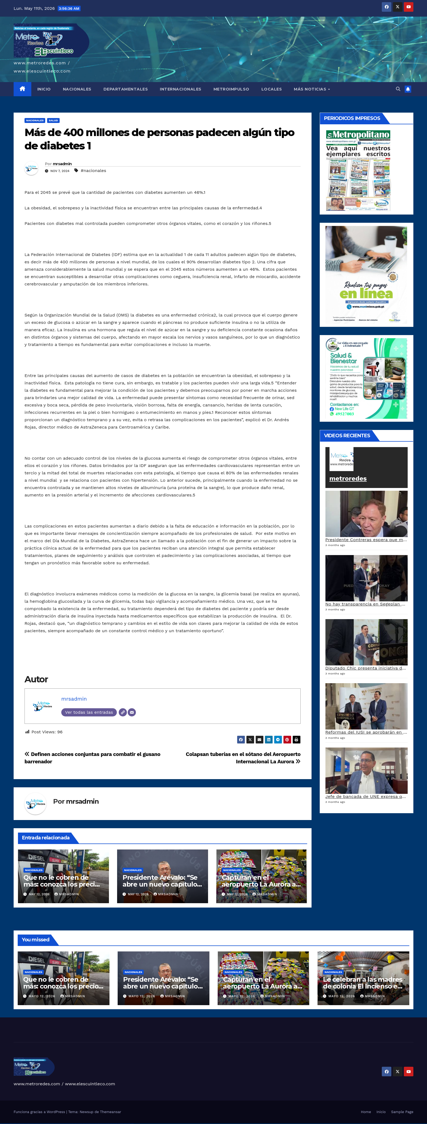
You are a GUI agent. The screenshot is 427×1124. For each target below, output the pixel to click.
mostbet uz (82, 1123)
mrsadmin (62, 163)
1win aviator (48, 1123)
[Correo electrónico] (132, 712)
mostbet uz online (102, 1123)
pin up (56, 1123)
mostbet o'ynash (99, 1123)
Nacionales (35, 120)
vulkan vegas (1, 1123)
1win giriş (46, 1123)
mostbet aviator (119, 1123)
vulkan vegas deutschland (14, 1123)
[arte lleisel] (366, 378)
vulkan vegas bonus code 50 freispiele (38, 1123)
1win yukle (55, 1123)
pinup (58, 1123)
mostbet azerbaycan (125, 1123)
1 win (43, 1123)
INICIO (44, 89)
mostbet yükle (129, 1123)
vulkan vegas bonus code (19, 1123)
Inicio (381, 1112)
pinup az (64, 1123)
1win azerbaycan (52, 1123)
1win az (44, 1123)
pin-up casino (69, 1123)
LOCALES (271, 89)
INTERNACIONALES (181, 89)
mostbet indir (116, 1123)
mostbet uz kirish (90, 1123)
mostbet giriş (111, 1123)
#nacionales (93, 170)
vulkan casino (3, 1123)
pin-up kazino (72, 1123)
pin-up (62, 1123)
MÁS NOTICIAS (311, 89)
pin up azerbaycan (75, 1123)
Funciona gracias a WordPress (40, 1112)
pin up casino (60, 1123)
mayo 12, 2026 (43, 996)
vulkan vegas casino (7, 1123)
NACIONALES (77, 89)
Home (366, 1112)
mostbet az (109, 1123)
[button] (398, 89)
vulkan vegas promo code (24, 1123)
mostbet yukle (114, 1123)
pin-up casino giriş (66, 1123)
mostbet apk (87, 1123)
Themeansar (110, 1112)
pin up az (78, 1123)
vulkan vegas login (10, 1123)
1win (42, 1123)
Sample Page (402, 1112)
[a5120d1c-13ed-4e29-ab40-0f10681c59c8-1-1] (366, 274)
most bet (105, 1123)
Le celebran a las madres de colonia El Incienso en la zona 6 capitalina (362, 986)
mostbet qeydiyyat (132, 1123)
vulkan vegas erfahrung (33, 1123)
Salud (53, 120)
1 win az (50, 1123)
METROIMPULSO (231, 89)
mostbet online (93, 1123)
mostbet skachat (84, 1123)
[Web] (123, 712)
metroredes (348, 478)
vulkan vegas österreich (28, 1123)
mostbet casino (96, 1123)
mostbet (79, 1123)
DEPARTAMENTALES (125, 89)
